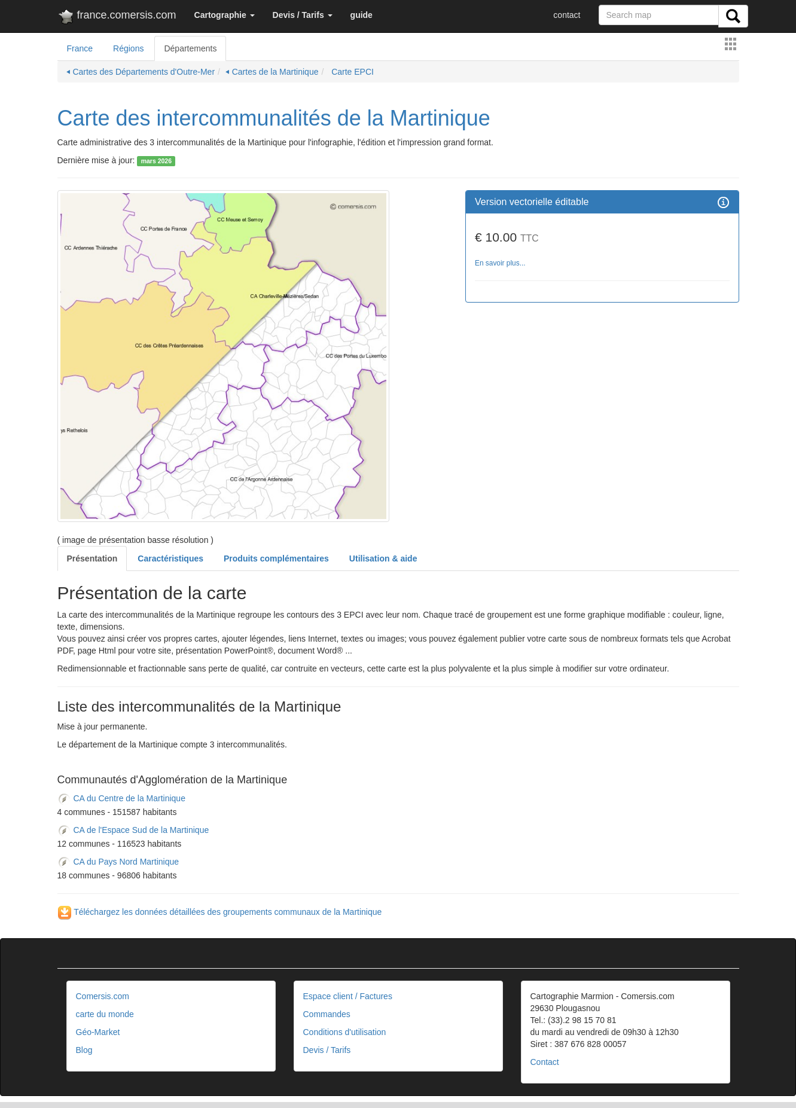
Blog (84, 1050)
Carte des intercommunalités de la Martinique (273, 118)
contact (566, 15)
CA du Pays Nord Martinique (118, 861)
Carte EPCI (351, 72)
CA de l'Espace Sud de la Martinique (133, 830)
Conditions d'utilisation (344, 1032)
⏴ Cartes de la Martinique (272, 72)
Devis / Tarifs (327, 1050)
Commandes (326, 1014)
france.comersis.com (116, 17)
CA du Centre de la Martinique (121, 798)
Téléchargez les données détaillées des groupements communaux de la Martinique (219, 912)
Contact (544, 1062)
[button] (224, 15)
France (80, 48)
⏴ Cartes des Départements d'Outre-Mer (140, 72)
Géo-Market (98, 1032)
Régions (128, 48)
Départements (190, 48)
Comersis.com (102, 996)
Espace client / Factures (347, 996)
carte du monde (105, 1014)
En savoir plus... (500, 263)
